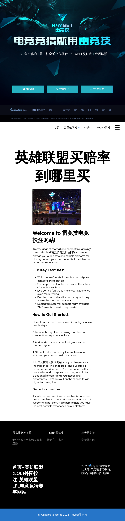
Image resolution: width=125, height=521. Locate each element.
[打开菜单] (117, 127)
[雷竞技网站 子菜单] (79, 127)
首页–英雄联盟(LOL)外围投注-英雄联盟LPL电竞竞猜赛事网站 (27, 479)
